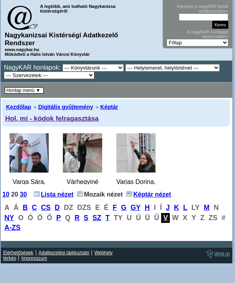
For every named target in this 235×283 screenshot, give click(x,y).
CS (45, 207)
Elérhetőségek (18, 252)
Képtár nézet (152, 194)
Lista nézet (57, 194)
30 (23, 194)
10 (5, 194)
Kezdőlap (18, 107)
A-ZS (12, 228)
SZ (96, 218)
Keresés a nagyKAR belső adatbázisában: (202, 8)
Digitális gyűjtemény (65, 107)
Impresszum (34, 258)
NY (9, 218)
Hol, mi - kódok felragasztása (52, 118)
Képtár (109, 107)
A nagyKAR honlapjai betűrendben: (207, 34)
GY (135, 207)
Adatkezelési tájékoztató (64, 252)
